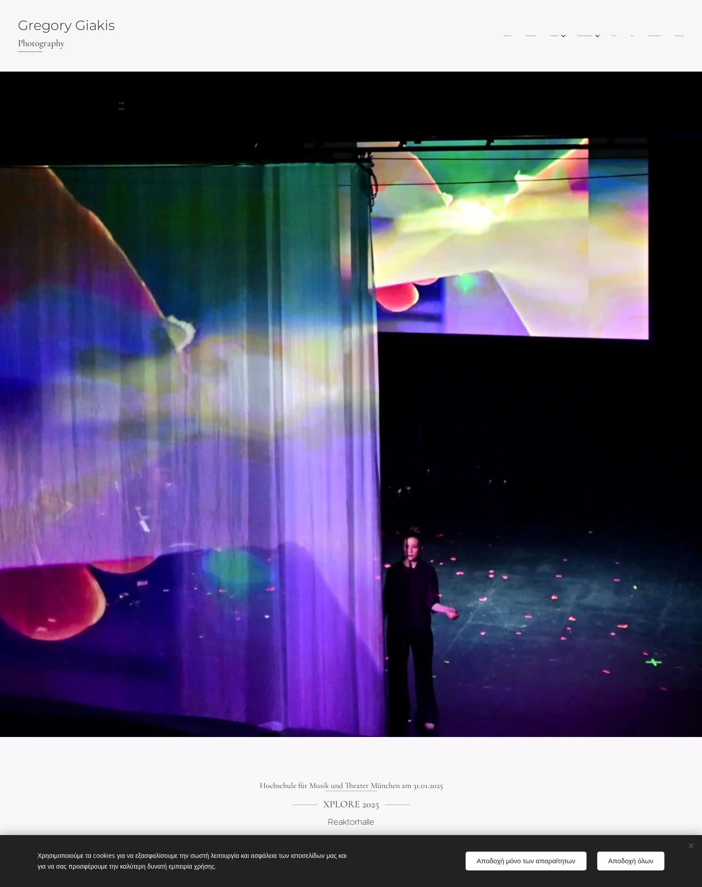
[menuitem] (577, 36)
